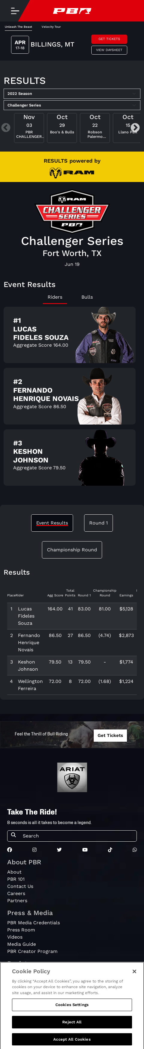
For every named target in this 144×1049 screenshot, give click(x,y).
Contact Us (20, 886)
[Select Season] (72, 94)
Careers (16, 893)
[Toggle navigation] (15, 10)
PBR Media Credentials (33, 922)
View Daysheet (109, 50)
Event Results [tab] (52, 523)
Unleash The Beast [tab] (18, 26)
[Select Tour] (72, 105)
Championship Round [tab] (72, 550)
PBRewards (20, 974)
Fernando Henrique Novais (29, 642)
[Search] (78, 836)
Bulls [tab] (87, 297)
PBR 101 (16, 879)
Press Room (21, 930)
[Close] (134, 985)
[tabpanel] (72, 398)
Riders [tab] (55, 297)
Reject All (71, 1036)
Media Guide (21, 944)
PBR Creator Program (32, 951)
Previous (6, 128)
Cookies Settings (72, 1019)
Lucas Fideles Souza (26, 616)
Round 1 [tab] (98, 523)
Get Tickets (109, 39)
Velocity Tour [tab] (51, 26)
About (14, 872)
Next (135, 128)
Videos (14, 937)
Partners (17, 900)
